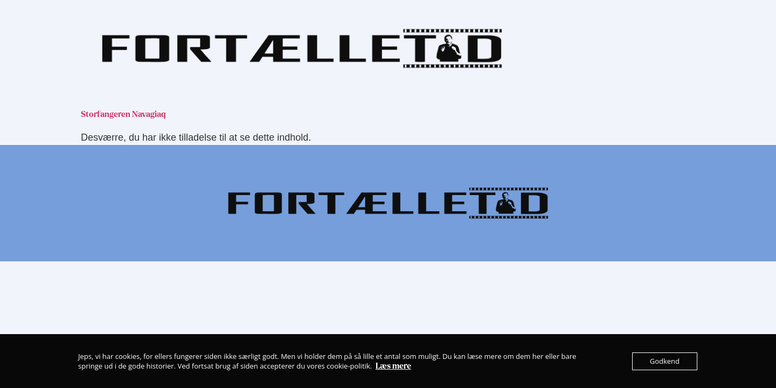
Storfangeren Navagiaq (123, 114)
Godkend (665, 361)
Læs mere (393, 366)
